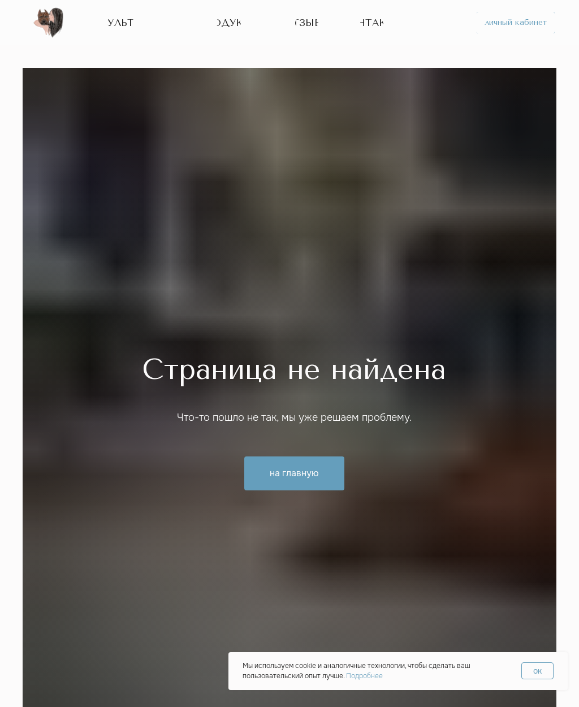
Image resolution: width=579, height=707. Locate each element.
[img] (49, 22)
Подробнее (364, 675)
